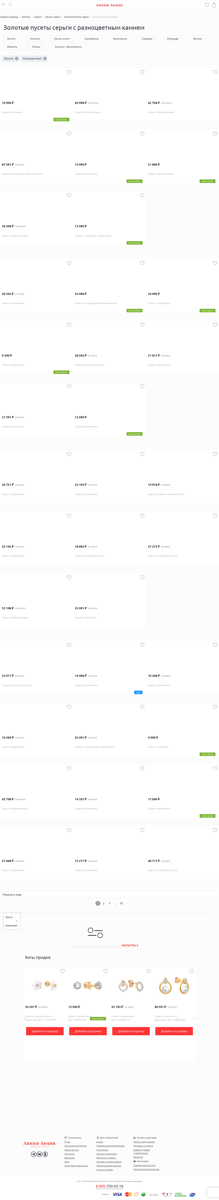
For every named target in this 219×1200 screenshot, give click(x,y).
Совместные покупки (144, 1165)
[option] (44, 1014)
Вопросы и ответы (106, 1158)
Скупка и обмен (104, 1169)
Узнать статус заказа (144, 1142)
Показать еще (12, 894)
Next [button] (194, 1018)
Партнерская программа (146, 1169)
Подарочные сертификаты (110, 1146)
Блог (67, 1161)
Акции (99, 1142)
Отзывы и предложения (109, 1161)
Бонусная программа (76, 1146)
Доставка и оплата (143, 1146)
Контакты (70, 1154)
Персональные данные (108, 1165)
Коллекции (102, 1150)
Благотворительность (76, 1165)
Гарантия (138, 1157)
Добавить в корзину (45, 1031)
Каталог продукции (106, 1154)
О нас (67, 1142)
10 (121, 903)
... (115, 903)
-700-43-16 (109, 1186)
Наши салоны (72, 1150)
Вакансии (70, 1158)
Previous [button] (25, 1018)
